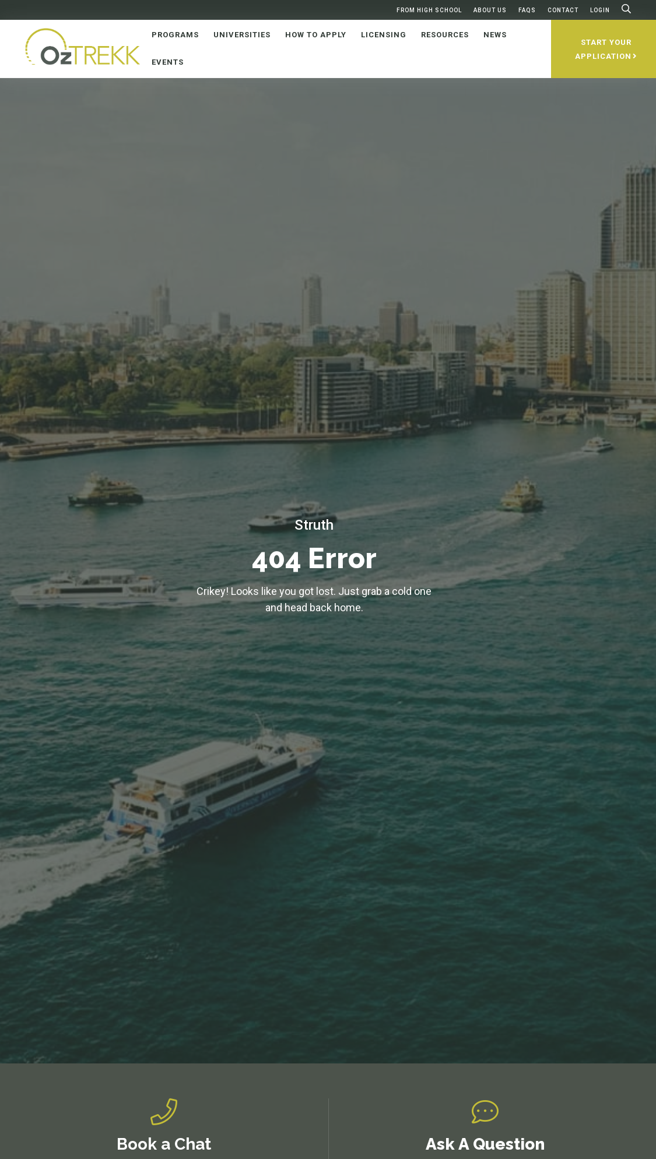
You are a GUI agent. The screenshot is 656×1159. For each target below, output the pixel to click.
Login (600, 10)
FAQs (527, 10)
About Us (490, 10)
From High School (429, 10)
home (347, 607)
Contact (563, 10)
